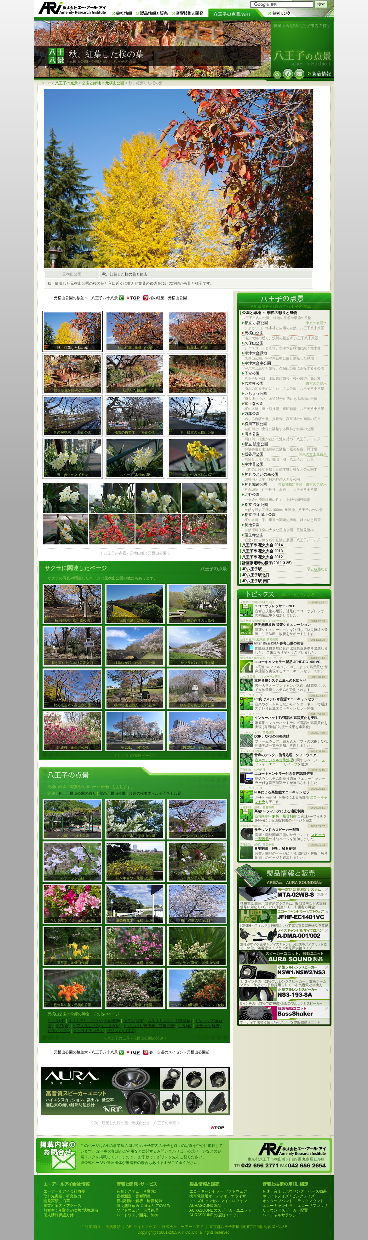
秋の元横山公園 (112, 793)
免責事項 (113, 1227)
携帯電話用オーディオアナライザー (219, 1196)
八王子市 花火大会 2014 (262, 545)
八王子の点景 (66, 83)
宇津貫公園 (253, 464)
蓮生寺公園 (253, 535)
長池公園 (252, 525)
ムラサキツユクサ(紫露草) (169, 1020)
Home (46, 83)
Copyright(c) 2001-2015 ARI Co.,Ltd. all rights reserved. (183, 1232)
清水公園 (252, 434)
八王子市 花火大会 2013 (262, 551)
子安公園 (252, 373)
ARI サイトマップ (141, 1227)
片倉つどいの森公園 (261, 474)
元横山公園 (114, 83)
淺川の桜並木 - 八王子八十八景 (155, 793)
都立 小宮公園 (285, 323)
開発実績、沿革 (56, 1201)
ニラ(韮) (185, 1025)
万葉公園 (252, 414)
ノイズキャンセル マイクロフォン (218, 1201)
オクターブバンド (277, 1201)
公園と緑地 (91, 83)
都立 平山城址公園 (260, 515)
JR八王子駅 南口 (256, 581)
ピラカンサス (59, 1031)
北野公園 (252, 494)
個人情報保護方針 (58, 1215)
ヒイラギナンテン (88, 1031)
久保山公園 (253, 343)
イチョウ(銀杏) (208, 1025)
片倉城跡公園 (285, 485)
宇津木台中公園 (257, 363)
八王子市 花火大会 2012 (262, 557)
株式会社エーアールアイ (183, 1227)
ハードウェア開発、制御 (137, 1215)
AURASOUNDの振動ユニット (214, 1215)
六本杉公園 (285, 384)
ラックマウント (310, 1201)
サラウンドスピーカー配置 (285, 1210)
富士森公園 (253, 403)
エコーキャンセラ (277, 1205)
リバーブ (290, 764)
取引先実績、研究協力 (62, 1196)
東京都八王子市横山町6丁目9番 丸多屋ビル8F (248, 1227)
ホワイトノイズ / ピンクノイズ (288, 1196)
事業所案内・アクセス (62, 1205)
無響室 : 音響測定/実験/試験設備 (70, 1210)
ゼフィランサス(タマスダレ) (97, 1025)
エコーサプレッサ (312, 1205)
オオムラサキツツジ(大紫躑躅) (94, 1020)
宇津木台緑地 (255, 353)
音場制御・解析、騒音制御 (275, 816)
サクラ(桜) (56, 1020)
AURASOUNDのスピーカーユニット (220, 1210)
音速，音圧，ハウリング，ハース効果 (294, 1191)
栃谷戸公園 (285, 454)
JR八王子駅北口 (255, 575)
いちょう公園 (255, 393)
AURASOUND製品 (205, 1205)
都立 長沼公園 (256, 504)
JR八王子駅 (285, 569)
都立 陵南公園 (256, 444)
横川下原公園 (255, 424)
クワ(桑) (63, 1025)
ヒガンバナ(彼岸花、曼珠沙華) (149, 1025)
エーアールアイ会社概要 (64, 1191)
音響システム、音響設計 (137, 1191)
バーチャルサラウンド (281, 1215)
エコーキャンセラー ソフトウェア (218, 1191)
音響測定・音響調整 (134, 1196)
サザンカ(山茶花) (121, 1031)
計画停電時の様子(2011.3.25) (266, 563)
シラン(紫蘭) (134, 1020)
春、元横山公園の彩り (77, 793)
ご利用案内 (90, 1227)
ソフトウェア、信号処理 (137, 1210)
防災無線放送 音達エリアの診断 (143, 1205)
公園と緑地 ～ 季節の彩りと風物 (269, 313)
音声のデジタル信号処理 (274, 760)
